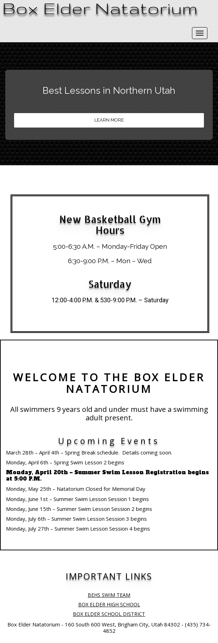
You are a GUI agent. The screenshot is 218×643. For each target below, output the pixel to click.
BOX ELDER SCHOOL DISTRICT (109, 614)
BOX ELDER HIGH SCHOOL (109, 604)
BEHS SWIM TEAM (109, 595)
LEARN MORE (109, 120)
